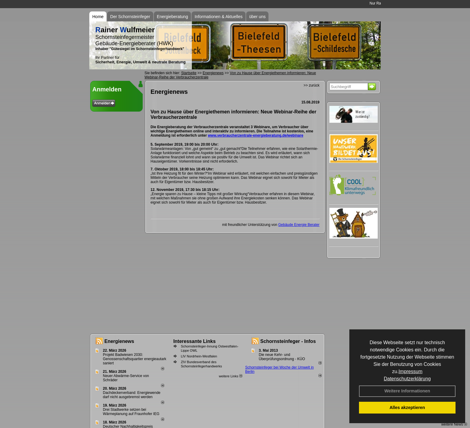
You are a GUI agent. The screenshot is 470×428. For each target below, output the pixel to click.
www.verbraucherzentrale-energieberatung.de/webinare (255, 135)
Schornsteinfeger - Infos (288, 341)
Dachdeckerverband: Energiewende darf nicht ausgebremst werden (131, 395)
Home (97, 16)
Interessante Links (194, 341)
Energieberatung (172, 16)
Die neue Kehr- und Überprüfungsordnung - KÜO (282, 357)
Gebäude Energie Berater (298, 225)
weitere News (454, 424)
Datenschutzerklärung (407, 378)
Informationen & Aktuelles (219, 16)
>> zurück (311, 85)
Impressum (410, 371)
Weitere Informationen (407, 390)
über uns (257, 16)
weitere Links (230, 376)
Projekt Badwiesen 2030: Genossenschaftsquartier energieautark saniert (134, 359)
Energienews (119, 341)
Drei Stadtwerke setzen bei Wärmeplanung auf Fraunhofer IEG (131, 411)
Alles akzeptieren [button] (407, 407)
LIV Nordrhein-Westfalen (199, 356)
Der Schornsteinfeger (130, 16)
